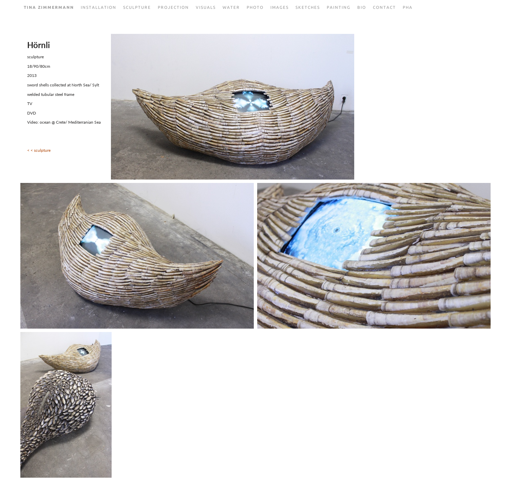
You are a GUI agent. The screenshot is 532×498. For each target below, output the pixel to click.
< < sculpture (39, 150)
